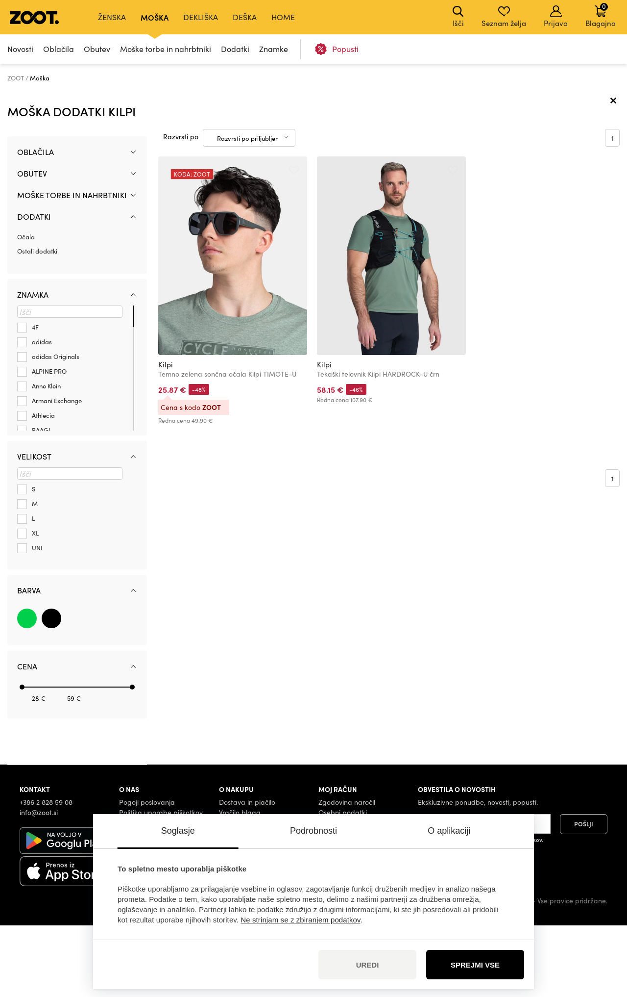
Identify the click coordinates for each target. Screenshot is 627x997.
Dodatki (235, 49)
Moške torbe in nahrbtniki (165, 49)
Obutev (97, 49)
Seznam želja (504, 16)
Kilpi (165, 436)
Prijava (556, 16)
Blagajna (600, 14)
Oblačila (58, 49)
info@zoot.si (39, 883)
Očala (26, 308)
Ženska (112, 17)
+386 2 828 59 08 (46, 873)
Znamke (273, 49)
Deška (245, 17)
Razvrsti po (180, 208)
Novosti (20, 49)
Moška (155, 17)
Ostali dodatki (37, 322)
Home (283, 17)
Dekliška (200, 17)
